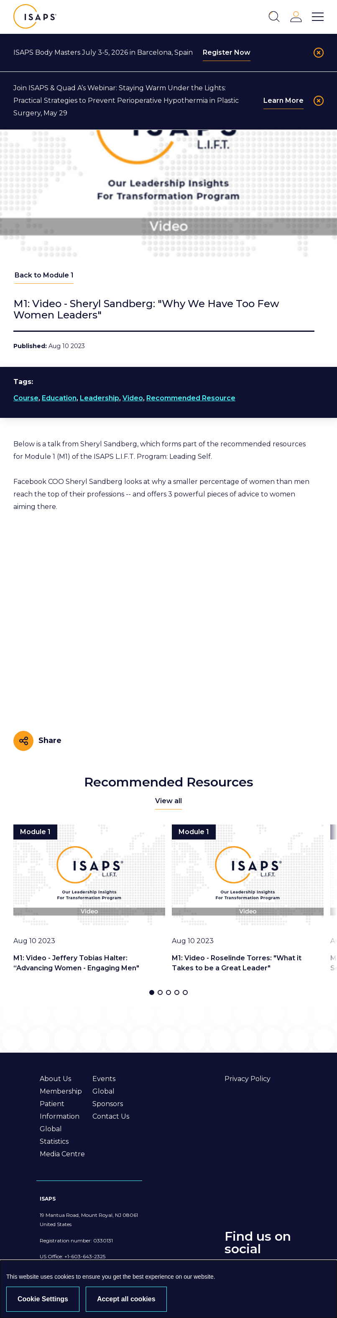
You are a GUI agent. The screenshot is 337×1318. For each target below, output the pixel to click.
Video (133, 398)
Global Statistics (54, 1135)
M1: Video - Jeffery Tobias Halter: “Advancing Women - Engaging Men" (76, 963)
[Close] (319, 53)
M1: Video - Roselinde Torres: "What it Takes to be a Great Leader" (236, 963)
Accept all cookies (126, 1299)
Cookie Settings (43, 1299)
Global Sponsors (107, 1097)
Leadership (99, 398)
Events (103, 1079)
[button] (151, 992)
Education (59, 398)
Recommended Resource (190, 398)
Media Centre (62, 1154)
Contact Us (110, 1116)
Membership (61, 1091)
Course (25, 398)
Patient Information (59, 1110)
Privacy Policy (248, 1079)
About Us (55, 1079)
